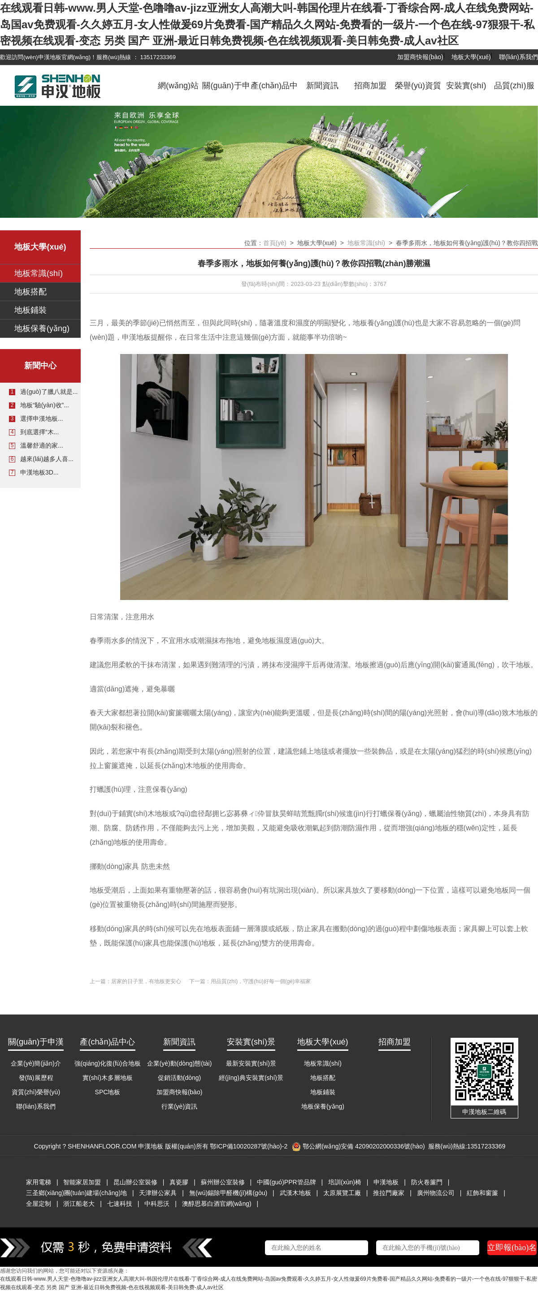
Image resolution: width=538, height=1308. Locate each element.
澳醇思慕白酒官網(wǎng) (217, 1203)
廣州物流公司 (436, 1192)
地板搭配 (30, 291)
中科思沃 (156, 1203)
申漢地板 (386, 1182)
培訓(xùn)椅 (344, 1182)
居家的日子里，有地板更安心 (146, 981)
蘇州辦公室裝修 (223, 1182)
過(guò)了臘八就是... (49, 391)
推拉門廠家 (388, 1192)
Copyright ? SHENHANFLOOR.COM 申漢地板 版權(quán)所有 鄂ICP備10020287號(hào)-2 (161, 1146)
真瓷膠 (178, 1182)
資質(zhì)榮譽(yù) (36, 1092)
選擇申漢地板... (41, 418)
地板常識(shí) (38, 273)
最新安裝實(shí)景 (251, 1063)
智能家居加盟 (82, 1182)
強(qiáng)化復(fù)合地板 (107, 1063)
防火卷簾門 (427, 1182)
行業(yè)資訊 (179, 1106)
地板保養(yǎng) (41, 328)
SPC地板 (108, 1092)
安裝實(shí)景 (466, 92)
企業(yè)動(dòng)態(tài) (179, 1063)
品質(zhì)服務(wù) (514, 92)
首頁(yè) (274, 242)
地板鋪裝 (30, 310)
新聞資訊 (322, 85)
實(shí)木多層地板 (107, 1077)
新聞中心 (40, 365)
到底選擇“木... (39, 432)
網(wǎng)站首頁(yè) (178, 92)
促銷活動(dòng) (179, 1077)
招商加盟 (370, 85)
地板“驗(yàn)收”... (44, 405)
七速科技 (119, 1203)
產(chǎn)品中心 (274, 92)
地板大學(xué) (471, 56)
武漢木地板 (295, 1192)
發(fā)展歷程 (36, 1077)
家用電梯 (38, 1182)
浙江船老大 (79, 1203)
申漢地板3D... (39, 472)
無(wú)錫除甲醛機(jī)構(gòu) (228, 1192)
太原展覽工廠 (342, 1192)
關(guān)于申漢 (226, 92)
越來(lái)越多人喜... (47, 458)
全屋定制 (38, 1203)
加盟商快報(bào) (420, 56)
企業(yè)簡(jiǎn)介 (36, 1063)
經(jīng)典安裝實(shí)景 (251, 1077)
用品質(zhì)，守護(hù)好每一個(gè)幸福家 (261, 981)
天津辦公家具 (158, 1192)
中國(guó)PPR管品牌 (286, 1182)
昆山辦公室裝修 (135, 1182)
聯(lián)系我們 (518, 56)
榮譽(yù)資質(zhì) (418, 92)
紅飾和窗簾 (482, 1192)
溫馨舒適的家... (41, 445)
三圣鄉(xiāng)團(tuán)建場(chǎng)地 (76, 1192)
